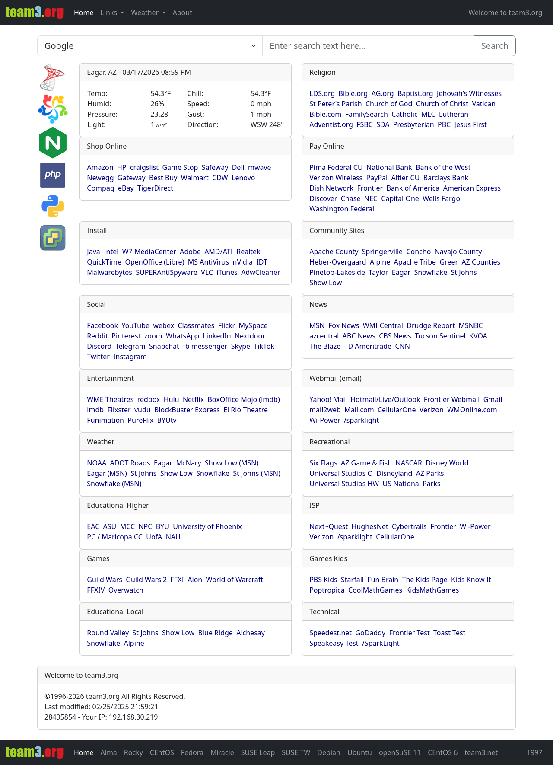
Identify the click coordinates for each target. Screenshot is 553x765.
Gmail (492, 399)
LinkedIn (217, 336)
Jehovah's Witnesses (469, 93)
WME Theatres (110, 399)
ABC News (359, 336)
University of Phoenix (207, 526)
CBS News (395, 336)
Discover (323, 198)
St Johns (464, 272)
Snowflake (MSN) (114, 483)
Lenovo (243, 177)
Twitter (98, 356)
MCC (127, 526)
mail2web (325, 409)
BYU (162, 526)
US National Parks (412, 483)
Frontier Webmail (452, 399)
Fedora (192, 752)
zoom (153, 336)
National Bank (389, 167)
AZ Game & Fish (366, 463)
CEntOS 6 (443, 752)
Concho (418, 251)
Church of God (388, 103)
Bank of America (412, 188)
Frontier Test (409, 633)
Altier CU (405, 177)
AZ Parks (430, 473)
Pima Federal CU (335, 167)
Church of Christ (442, 103)
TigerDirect (155, 188)
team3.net (481, 752)
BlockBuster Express (187, 409)
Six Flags (323, 463)
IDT (261, 262)
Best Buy (163, 177)
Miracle (222, 752)
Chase (351, 198)
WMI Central (383, 325)
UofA (154, 537)
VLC (207, 272)
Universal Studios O (341, 473)
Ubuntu (359, 752)
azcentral (324, 336)
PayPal (377, 177)
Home (84, 12)
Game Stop (180, 167)
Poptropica (327, 590)
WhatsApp (182, 336)
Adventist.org (331, 124)
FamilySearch (366, 114)
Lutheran (453, 114)
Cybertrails (409, 526)
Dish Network (331, 188)
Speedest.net (330, 633)
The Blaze (324, 346)
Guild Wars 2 (146, 579)
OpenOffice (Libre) (154, 262)
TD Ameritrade (368, 346)
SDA (382, 124)
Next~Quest (328, 526)
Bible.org (353, 93)
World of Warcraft (234, 579)
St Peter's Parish (335, 103)
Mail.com (359, 409)
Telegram (130, 346)
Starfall (352, 579)
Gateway (132, 177)
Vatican (484, 103)
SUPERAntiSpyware (166, 272)
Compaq (100, 188)
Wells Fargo (441, 198)
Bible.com (325, 114)
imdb (95, 409)
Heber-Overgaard (337, 262)
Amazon (100, 167)
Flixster (118, 409)
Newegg (100, 177)
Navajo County (458, 251)
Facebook (102, 325)
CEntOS (162, 752)
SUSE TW (296, 752)
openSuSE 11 (400, 752)
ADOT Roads (130, 463)
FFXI (177, 579)
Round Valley (108, 633)
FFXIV (96, 590)
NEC (371, 198)
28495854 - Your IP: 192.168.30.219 (101, 717)
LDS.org (322, 93)
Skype (240, 346)
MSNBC (471, 325)
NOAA (96, 463)
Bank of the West (443, 167)
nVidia (243, 262)
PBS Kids (323, 579)
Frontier (370, 188)
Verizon (432, 409)
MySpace (252, 325)
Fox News (343, 325)
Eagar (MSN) (107, 473)
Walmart (195, 177)
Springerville (382, 251)
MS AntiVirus (208, 262)
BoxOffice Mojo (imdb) (243, 399)
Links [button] (110, 12)
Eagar (401, 272)
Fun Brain (382, 579)
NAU (173, 537)
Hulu (171, 399)
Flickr (226, 325)
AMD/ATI (218, 251)
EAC (93, 526)
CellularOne (397, 409)
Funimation (105, 420)
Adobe (190, 251)
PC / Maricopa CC (115, 537)
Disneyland (394, 473)
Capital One (400, 198)
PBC (444, 124)
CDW (220, 177)
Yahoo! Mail (328, 399)
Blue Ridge (215, 633)
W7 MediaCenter (149, 251)
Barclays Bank (445, 177)
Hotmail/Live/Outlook (385, 399)
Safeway (215, 167)
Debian (328, 752)
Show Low (325, 282)
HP (122, 167)
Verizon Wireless (335, 177)
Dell (238, 167)
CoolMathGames (375, 590)
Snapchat (164, 346)
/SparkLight (381, 643)
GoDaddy (370, 633)
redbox (148, 399)
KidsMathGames (432, 590)
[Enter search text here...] (150, 45)
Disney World (447, 463)
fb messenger (205, 346)
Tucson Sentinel (440, 336)
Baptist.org (415, 93)
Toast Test (449, 633)
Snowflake (430, 272)
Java (93, 251)
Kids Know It (471, 579)
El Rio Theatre (245, 409)
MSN (316, 325)
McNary (188, 463)
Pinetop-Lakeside (337, 272)
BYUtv (167, 420)
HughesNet (370, 526)
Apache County (333, 251)
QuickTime (104, 262)
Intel (111, 251)
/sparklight (361, 420)
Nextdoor (250, 336)
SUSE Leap (258, 752)
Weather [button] (145, 12)
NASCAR (408, 463)
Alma (109, 752)
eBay (126, 188)
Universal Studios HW (344, 483)
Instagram (130, 356)
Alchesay (250, 633)
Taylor (378, 272)
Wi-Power (324, 420)
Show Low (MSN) (231, 463)
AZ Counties (480, 262)
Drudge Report (431, 325)
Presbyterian (413, 124)
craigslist (144, 167)
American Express (472, 188)
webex (163, 325)
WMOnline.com (472, 409)
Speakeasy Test (333, 643)
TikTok (264, 346)
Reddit (97, 336)
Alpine (380, 262)
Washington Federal (341, 209)
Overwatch (125, 590)
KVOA (478, 336)
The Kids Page (425, 579)
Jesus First (470, 124)
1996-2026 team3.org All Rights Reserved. (114, 696)
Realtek (248, 251)
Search (495, 45)
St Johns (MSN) (256, 473)
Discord (99, 346)
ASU (110, 526)
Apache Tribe (415, 262)
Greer (448, 262)
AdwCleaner (260, 272)
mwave (259, 167)
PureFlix (140, 420)
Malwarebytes (109, 272)
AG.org (383, 93)
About (182, 12)
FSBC (364, 124)
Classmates (196, 325)
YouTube (135, 325)
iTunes (227, 272)
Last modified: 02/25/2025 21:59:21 (101, 706)
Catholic (404, 114)
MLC (428, 114)
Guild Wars (104, 579)
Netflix (193, 399)
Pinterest (125, 336)
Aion (195, 579)
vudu (142, 409)
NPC (145, 526)
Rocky (133, 752)
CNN (402, 346)
